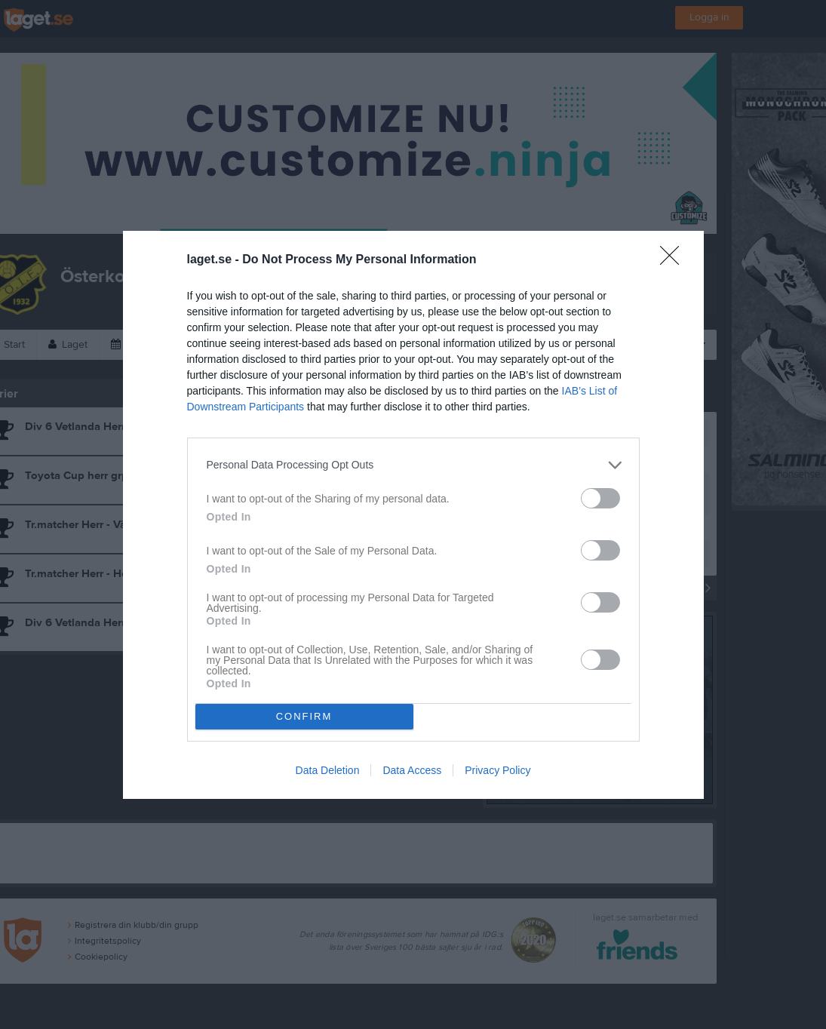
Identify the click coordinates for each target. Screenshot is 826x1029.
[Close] (674, 260)
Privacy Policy (497, 770)
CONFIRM (304, 716)
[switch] (600, 498)
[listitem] (413, 465)
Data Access (411, 770)
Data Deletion (328, 770)
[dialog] (413, 515)
